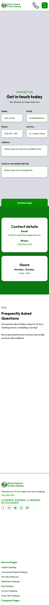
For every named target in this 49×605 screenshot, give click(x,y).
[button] (45, 5)
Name (4, 111)
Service (30, 127)
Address (5, 142)
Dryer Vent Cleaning (10, 595)
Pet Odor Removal (9, 576)
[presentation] (21, 189)
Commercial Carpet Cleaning (14, 572)
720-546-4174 (7, 495)
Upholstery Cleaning (10, 581)
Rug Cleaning (7, 586)
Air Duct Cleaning (9, 591)
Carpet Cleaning (8, 567)
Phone (4, 127)
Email (29, 111)
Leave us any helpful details (15, 164)
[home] (11, 5)
